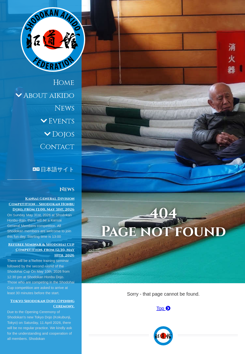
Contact (57, 147)
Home (63, 83)
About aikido (48, 95)
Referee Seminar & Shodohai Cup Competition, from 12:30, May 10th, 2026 (41, 250)
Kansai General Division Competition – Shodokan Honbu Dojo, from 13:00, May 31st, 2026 (41, 204)
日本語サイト (57, 169)
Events (61, 121)
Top (163, 308)
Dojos (63, 134)
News (64, 108)
